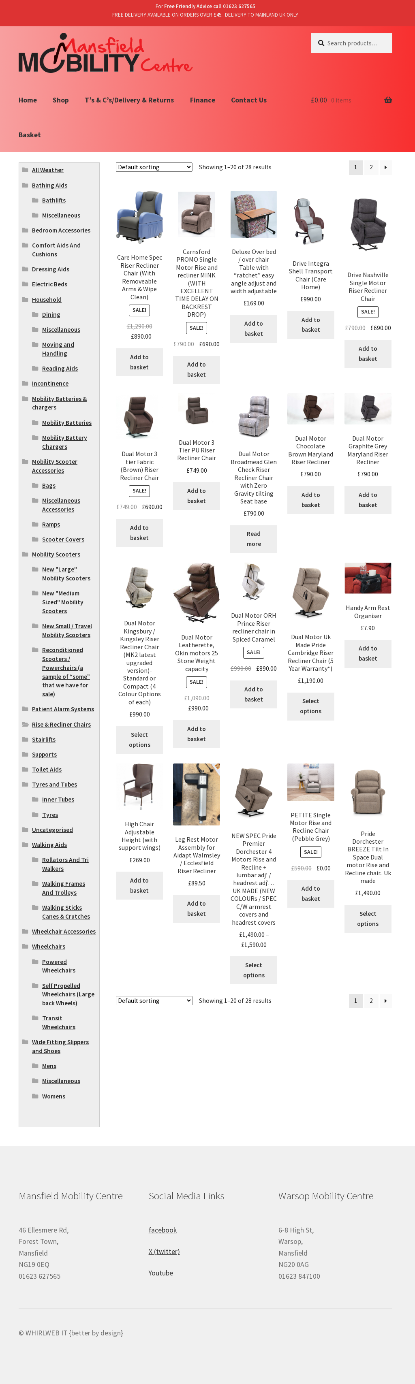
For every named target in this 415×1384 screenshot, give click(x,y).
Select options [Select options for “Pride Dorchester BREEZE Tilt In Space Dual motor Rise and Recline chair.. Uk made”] (368, 919)
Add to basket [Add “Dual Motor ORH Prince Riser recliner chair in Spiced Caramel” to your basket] (253, 694)
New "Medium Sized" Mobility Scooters (62, 602)
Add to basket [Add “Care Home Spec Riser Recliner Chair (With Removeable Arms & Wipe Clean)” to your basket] (139, 362)
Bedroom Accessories (61, 230)
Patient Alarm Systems (63, 709)
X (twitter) (164, 1251)
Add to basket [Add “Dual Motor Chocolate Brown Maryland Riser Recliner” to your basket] (311, 500)
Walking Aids (49, 845)
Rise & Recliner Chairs (61, 724)
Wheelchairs (48, 946)
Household (47, 299)
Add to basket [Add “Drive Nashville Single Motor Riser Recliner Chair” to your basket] (368, 354)
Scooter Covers (63, 539)
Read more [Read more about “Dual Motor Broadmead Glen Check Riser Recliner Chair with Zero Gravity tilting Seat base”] (254, 539)
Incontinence (50, 383)
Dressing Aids (50, 269)
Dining (51, 314)
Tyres (50, 815)
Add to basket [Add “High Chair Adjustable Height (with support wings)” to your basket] (139, 885)
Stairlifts (44, 739)
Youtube (161, 1273)
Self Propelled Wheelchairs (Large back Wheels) (68, 994)
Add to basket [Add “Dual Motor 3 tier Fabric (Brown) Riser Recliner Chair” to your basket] (139, 533)
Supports (44, 754)
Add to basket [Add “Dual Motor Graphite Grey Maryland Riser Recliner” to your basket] (368, 500)
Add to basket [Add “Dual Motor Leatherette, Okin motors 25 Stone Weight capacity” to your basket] (196, 734)
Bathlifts (54, 200)
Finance (202, 100)
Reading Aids (60, 368)
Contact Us (249, 100)
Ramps (51, 524)
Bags (49, 485)
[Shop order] (154, 167)
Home (28, 100)
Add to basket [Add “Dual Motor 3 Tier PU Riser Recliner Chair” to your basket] (196, 496)
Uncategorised (52, 830)
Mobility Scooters (56, 554)
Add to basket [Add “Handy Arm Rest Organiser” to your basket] (368, 653)
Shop (61, 100)
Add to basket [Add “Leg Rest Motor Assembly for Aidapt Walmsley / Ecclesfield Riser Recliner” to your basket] (196, 908)
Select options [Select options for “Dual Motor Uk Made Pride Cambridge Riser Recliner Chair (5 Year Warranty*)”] (310, 706)
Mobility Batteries (67, 423)
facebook (163, 1230)
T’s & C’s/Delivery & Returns (129, 100)
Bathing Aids (49, 185)
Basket (30, 134)
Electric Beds (49, 284)
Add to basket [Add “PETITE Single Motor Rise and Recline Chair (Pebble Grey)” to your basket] (311, 893)
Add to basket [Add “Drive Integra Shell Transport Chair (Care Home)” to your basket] (311, 325)
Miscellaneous (61, 215)
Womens (53, 1096)
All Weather (48, 170)
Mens (49, 1066)
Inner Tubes (58, 799)
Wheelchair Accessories (64, 931)
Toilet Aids (47, 769)
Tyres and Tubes (54, 784)
